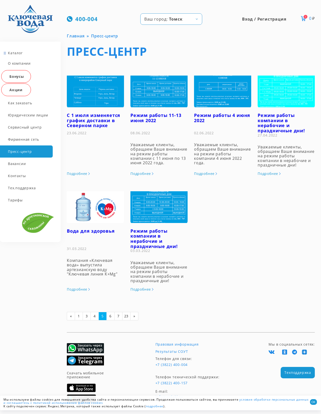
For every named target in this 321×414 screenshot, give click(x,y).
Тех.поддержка (22, 188)
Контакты (17, 175)
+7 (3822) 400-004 (171, 365)
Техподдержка (297, 372)
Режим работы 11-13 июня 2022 (155, 117)
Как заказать (20, 103)
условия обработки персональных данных (274, 399)
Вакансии (17, 163)
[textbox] (171, 19)
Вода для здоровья (91, 231)
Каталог (15, 53)
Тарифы (15, 200)
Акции (16, 89)
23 (126, 316)
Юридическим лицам (28, 115)
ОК (313, 402)
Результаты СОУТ (171, 352)
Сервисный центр (25, 127)
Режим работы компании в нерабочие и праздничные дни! (281, 123)
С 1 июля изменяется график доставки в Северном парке (93, 120)
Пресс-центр (20, 151)
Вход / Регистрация (264, 19)
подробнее (154, 406)
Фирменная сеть (23, 139)
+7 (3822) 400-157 (171, 383)
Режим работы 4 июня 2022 (222, 117)
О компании (19, 63)
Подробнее (77, 174)
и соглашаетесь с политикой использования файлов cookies (53, 403)
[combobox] (171, 19)
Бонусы (16, 76)
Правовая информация (177, 344)
